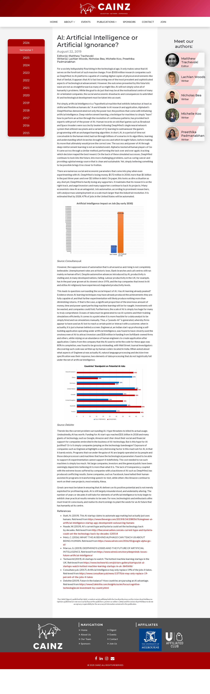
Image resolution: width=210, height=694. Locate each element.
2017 (26, 118)
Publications (107, 21)
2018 (26, 110)
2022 (26, 80)
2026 (26, 42)
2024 (26, 65)
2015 (26, 133)
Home (54, 21)
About (69, 21)
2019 (26, 102)
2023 (26, 72)
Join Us (112, 643)
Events (85, 21)
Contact (148, 21)
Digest (111, 630)
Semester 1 (26, 50)
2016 (26, 125)
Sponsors (129, 21)
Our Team (85, 639)
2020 (26, 95)
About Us (85, 634)
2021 (26, 87)
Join (163, 21)
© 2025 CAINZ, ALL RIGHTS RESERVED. (105, 665)
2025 (26, 57)
